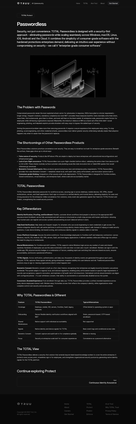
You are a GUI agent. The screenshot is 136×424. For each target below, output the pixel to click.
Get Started (69, 414)
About (66, 407)
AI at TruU (109, 404)
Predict (89, 411)
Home (66, 404)
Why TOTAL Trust (112, 407)
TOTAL (89, 404)
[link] (78, 3)
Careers (67, 411)
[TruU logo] (23, 3)
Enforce (89, 414)
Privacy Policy (110, 411)
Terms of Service (111, 414)
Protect (89, 407)
